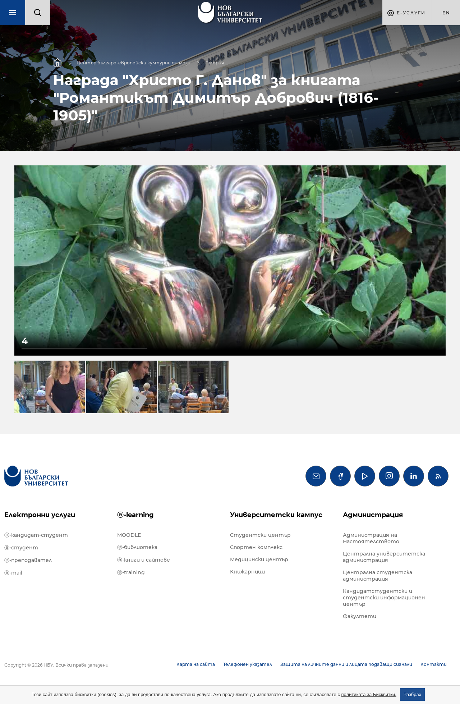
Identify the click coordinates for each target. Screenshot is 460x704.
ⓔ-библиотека (137, 547)
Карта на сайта (195, 664)
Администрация (373, 515)
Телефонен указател (247, 664)
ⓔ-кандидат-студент (36, 535)
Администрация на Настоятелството (371, 538)
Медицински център (259, 559)
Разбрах (413, 694)
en (446, 12)
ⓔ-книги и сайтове (143, 560)
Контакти (433, 664)
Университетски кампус (276, 515)
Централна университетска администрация (384, 556)
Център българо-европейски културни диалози (133, 62)
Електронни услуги (39, 515)
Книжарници (247, 571)
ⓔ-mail (13, 573)
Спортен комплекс (256, 547)
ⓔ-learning (135, 515)
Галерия (214, 62)
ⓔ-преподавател (28, 560)
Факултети (359, 616)
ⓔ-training (131, 572)
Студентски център (260, 535)
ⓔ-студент (21, 547)
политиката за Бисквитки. (368, 694)
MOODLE (129, 535)
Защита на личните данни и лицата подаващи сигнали (346, 664)
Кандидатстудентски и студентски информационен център (384, 597)
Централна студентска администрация (377, 575)
